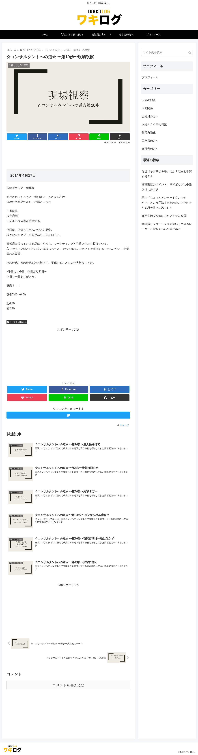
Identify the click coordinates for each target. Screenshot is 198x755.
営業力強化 (149, 132)
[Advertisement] (68, 153)
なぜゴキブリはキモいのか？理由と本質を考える (167, 174)
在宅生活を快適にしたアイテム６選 (164, 215)
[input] (167, 52)
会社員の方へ (150, 116)
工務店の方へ (150, 140)
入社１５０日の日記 (18, 322)
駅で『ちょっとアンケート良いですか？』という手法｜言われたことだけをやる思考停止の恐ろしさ (167, 202)
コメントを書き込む (68, 685)
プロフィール (150, 77)
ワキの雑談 (149, 100)
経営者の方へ (150, 148)
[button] (190, 53)
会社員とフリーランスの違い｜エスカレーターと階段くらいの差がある (167, 227)
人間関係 (147, 108)
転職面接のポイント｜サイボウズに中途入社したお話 (167, 187)
